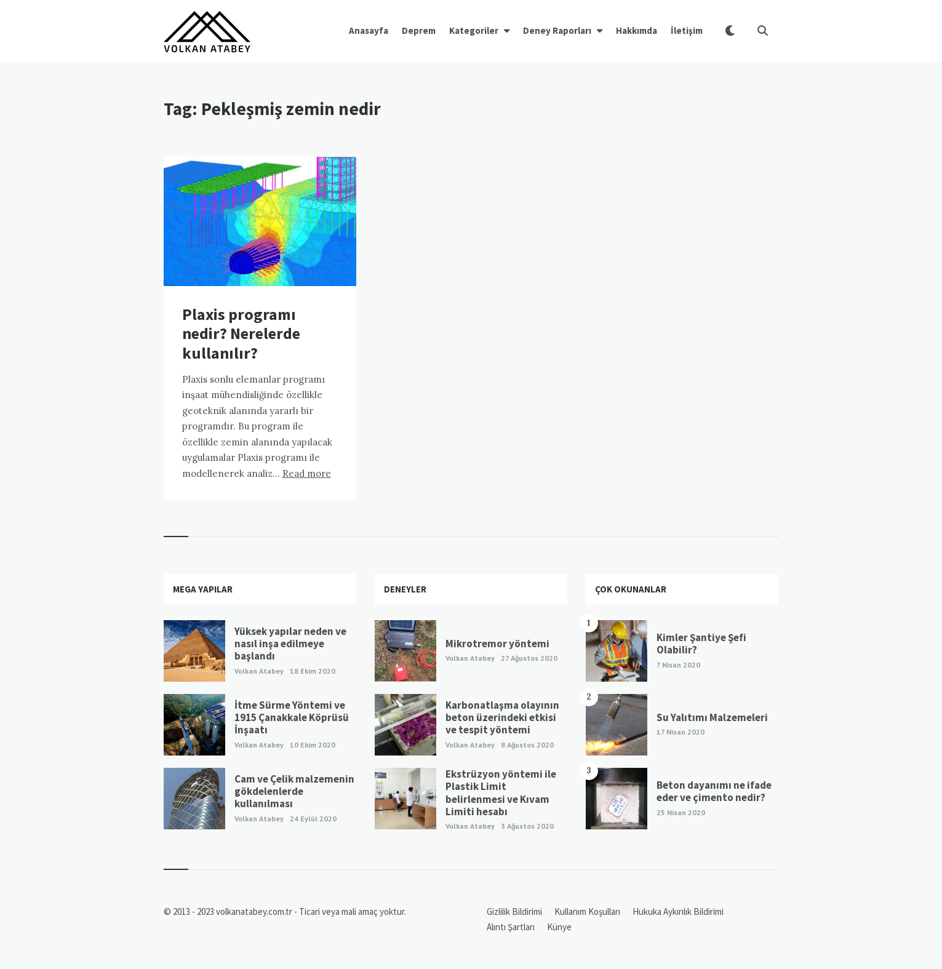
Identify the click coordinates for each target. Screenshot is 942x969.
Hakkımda (636, 30)
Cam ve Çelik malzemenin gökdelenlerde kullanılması (294, 791)
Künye (559, 927)
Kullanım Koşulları (587, 911)
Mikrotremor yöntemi (497, 643)
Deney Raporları (557, 30)
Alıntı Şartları (511, 927)
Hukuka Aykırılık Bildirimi (678, 911)
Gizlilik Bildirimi (514, 911)
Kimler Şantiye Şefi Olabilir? (701, 643)
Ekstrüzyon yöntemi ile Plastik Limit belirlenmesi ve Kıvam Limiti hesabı (500, 792)
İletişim (687, 30)
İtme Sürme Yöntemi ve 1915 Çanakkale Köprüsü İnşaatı (291, 717)
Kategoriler (473, 30)
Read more (306, 473)
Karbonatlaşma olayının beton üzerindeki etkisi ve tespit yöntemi (502, 717)
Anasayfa (368, 30)
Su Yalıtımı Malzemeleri (712, 717)
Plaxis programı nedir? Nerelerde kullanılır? (241, 333)
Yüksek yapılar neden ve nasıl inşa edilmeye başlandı (290, 643)
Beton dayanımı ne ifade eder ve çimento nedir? (714, 791)
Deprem (419, 30)
